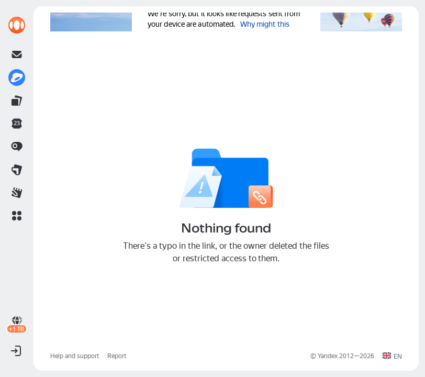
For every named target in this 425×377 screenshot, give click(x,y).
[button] (16, 215)
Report (116, 356)
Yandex (328, 356)
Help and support (74, 356)
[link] (16, 25)
